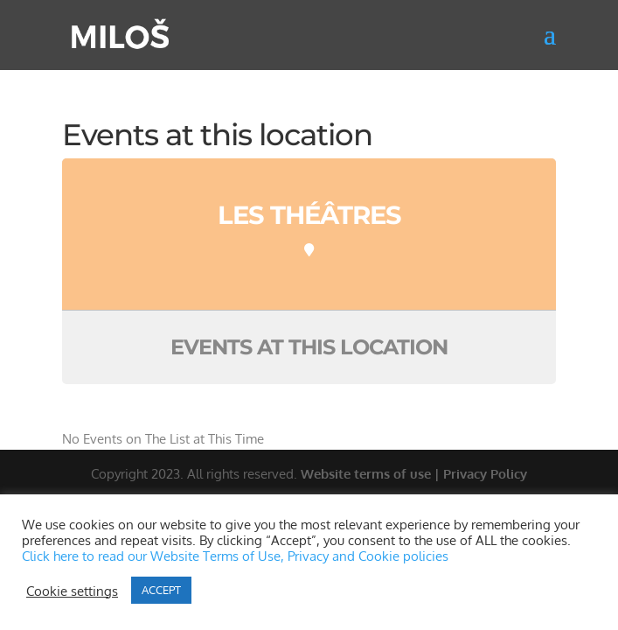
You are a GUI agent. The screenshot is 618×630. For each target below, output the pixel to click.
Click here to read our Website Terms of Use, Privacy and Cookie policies (235, 556)
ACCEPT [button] (161, 590)
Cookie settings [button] (72, 590)
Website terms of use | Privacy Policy (414, 474)
